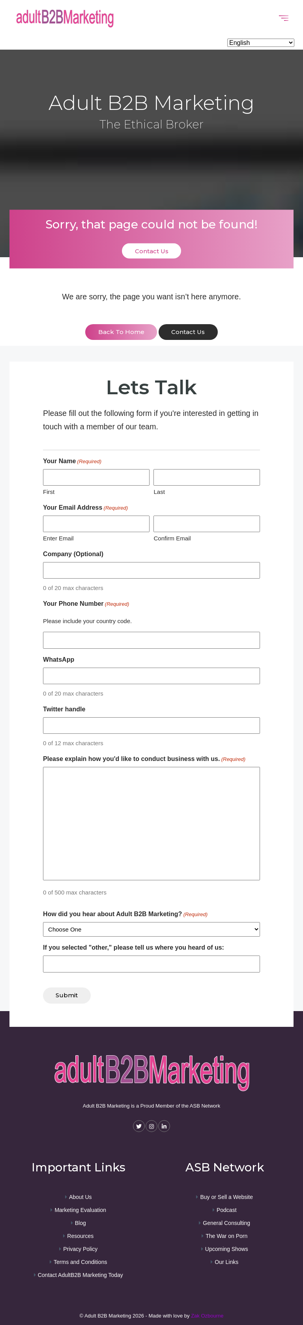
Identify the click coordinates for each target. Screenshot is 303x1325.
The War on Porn (226, 1235)
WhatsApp (58, 659)
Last (159, 491)
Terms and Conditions (80, 1261)
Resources (80, 1235)
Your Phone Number (86, 604)
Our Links (226, 1261)
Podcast (227, 1209)
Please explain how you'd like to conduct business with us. (144, 759)
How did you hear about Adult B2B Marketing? (125, 914)
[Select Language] (260, 43)
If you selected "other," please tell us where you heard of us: (133, 947)
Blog (80, 1222)
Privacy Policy (80, 1248)
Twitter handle (64, 708)
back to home (121, 332)
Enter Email (58, 537)
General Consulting (226, 1222)
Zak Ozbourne (207, 1315)
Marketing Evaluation (80, 1209)
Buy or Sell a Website (226, 1196)
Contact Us (151, 250)
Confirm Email (172, 537)
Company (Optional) (73, 553)
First (48, 491)
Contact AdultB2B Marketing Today (80, 1274)
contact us (188, 332)
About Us (80, 1196)
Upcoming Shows (226, 1248)
